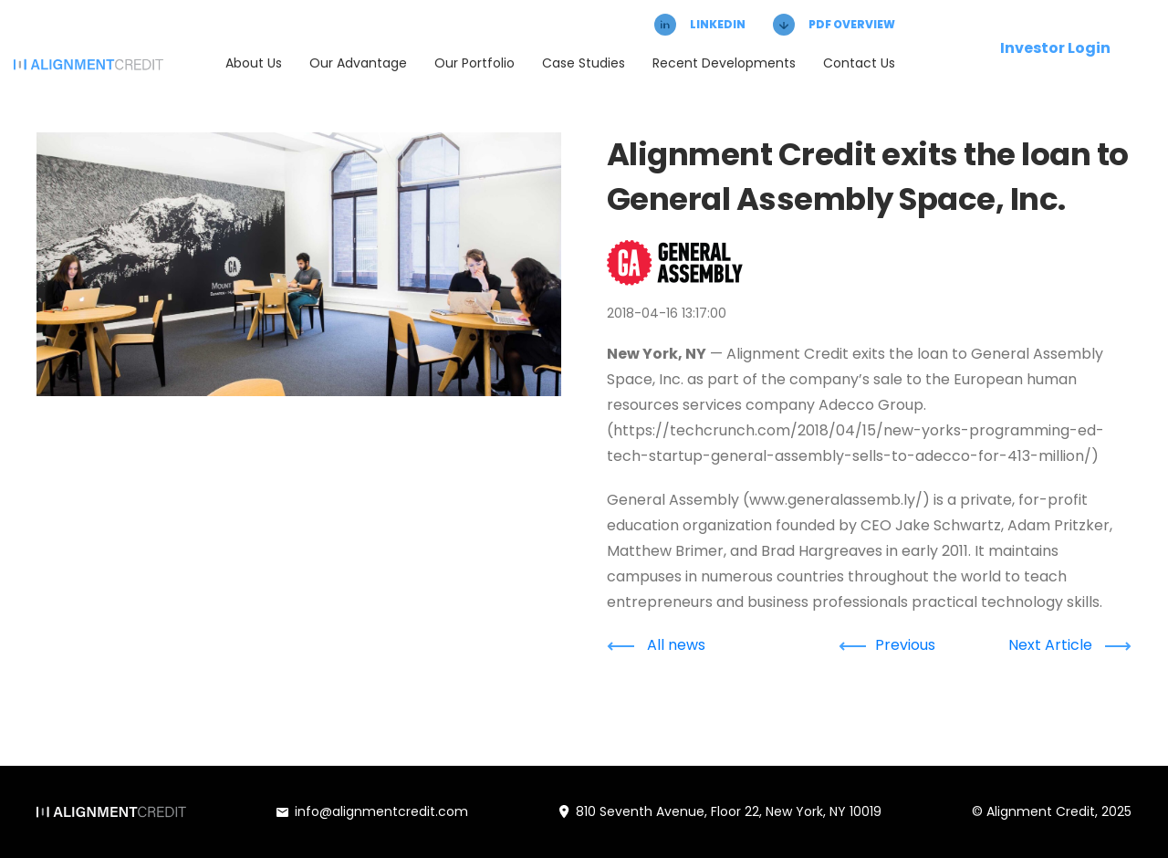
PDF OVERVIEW (834, 25)
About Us (253, 63)
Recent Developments (724, 63)
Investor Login (1055, 47)
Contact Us (859, 63)
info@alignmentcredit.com (372, 811)
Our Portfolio (474, 63)
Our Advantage (358, 63)
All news (656, 644)
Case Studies (583, 63)
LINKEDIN (700, 25)
